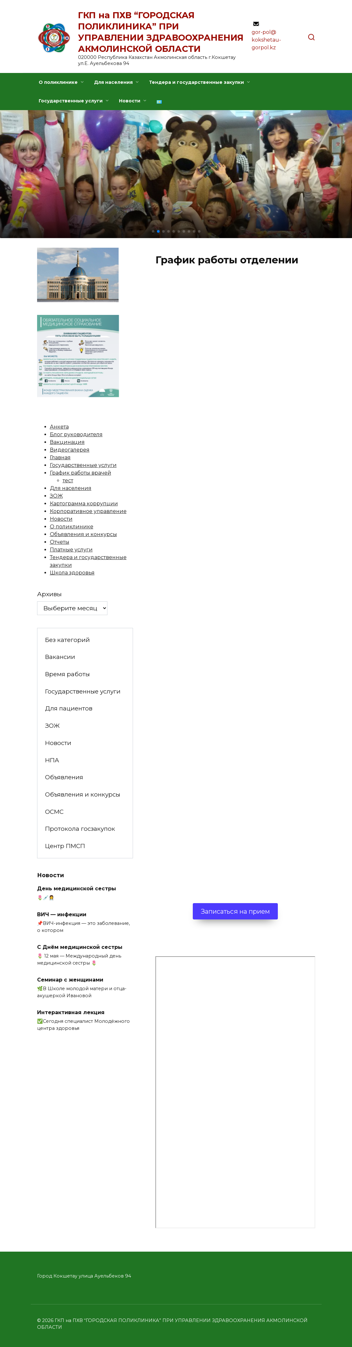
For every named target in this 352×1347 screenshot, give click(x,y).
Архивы (49, 594)
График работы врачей (80, 473)
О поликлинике (58, 82)
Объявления (64, 777)
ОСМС (54, 811)
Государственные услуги (71, 101)
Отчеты (59, 542)
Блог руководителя (76, 434)
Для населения (113, 82)
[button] (153, 231)
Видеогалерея (70, 450)
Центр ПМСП (65, 846)
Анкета (59, 427)
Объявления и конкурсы (83, 534)
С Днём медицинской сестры (79, 947)
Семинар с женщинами (70, 979)
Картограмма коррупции (84, 504)
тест (68, 480)
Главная (60, 457)
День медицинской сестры (76, 889)
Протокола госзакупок (80, 828)
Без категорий (67, 640)
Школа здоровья (72, 573)
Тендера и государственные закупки (196, 82)
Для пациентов (68, 708)
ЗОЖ (56, 496)
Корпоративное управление (88, 511)
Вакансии (60, 657)
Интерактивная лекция (71, 1012)
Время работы (67, 674)
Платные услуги (71, 550)
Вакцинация (67, 442)
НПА (52, 760)
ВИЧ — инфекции (61, 914)
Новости (129, 101)
